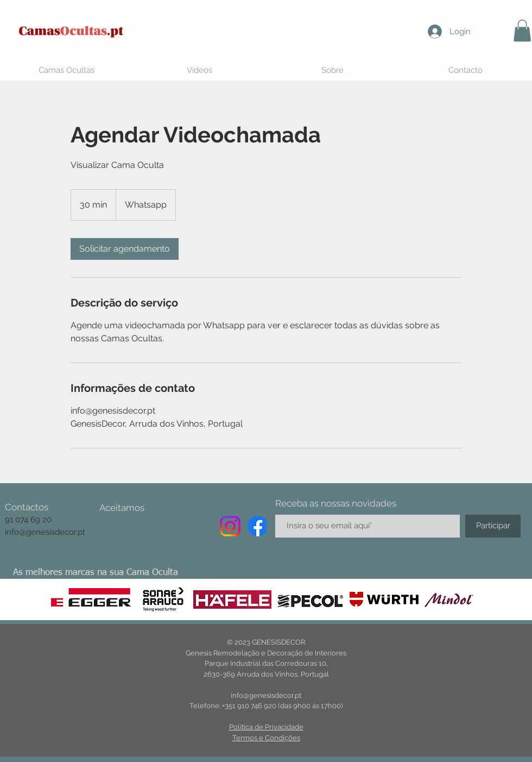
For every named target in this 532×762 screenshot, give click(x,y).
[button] (522, 31)
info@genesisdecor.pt (45, 532)
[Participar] (493, 526)
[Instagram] (230, 526)
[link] (125, 249)
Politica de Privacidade (266, 727)
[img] (108, 525)
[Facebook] (257, 526)
